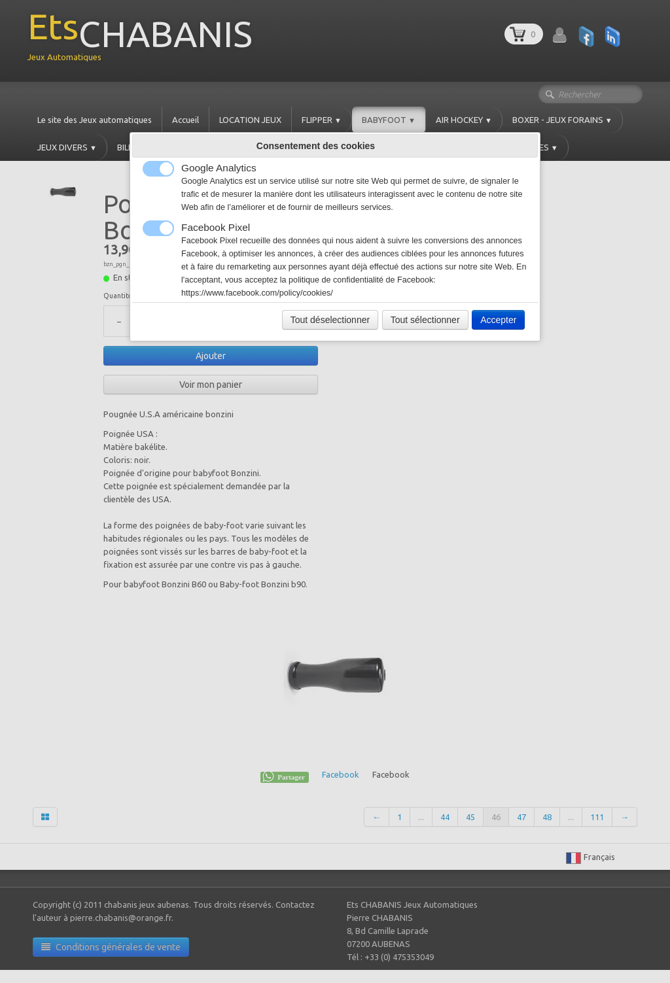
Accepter (498, 320)
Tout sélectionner (425, 320)
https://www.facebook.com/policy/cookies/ (257, 293)
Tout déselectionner (330, 320)
